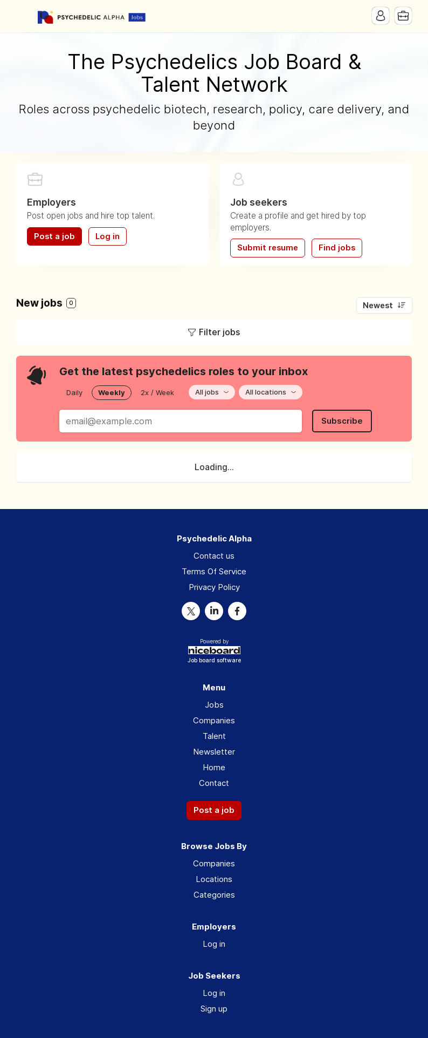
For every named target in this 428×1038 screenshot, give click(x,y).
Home (214, 767)
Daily (74, 392)
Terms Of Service (214, 571)
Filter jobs (219, 332)
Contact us (214, 556)
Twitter (191, 611)
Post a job (54, 236)
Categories (214, 895)
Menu (24, 16)
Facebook (237, 611)
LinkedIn (214, 611)
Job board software (214, 661)
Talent (214, 736)
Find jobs (337, 248)
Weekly (111, 392)
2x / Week (157, 392)
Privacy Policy (214, 587)
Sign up (214, 1008)
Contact (214, 783)
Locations (214, 879)
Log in (107, 236)
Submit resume (267, 248)
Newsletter (214, 752)
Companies (214, 720)
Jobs (214, 705)
